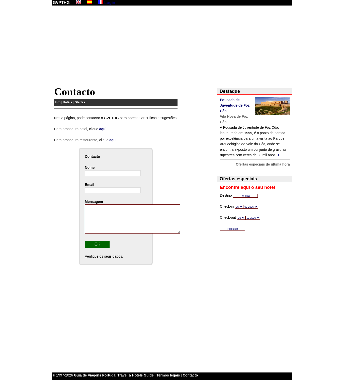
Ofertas (79, 102)
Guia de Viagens (87, 375)
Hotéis (67, 102)
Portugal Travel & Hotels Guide (128, 375)
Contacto (190, 375)
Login (109, 3)
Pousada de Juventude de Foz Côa (234, 105)
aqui (103, 129)
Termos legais (168, 375)
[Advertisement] (172, 47)
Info (57, 102)
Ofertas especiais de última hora (263, 164)
